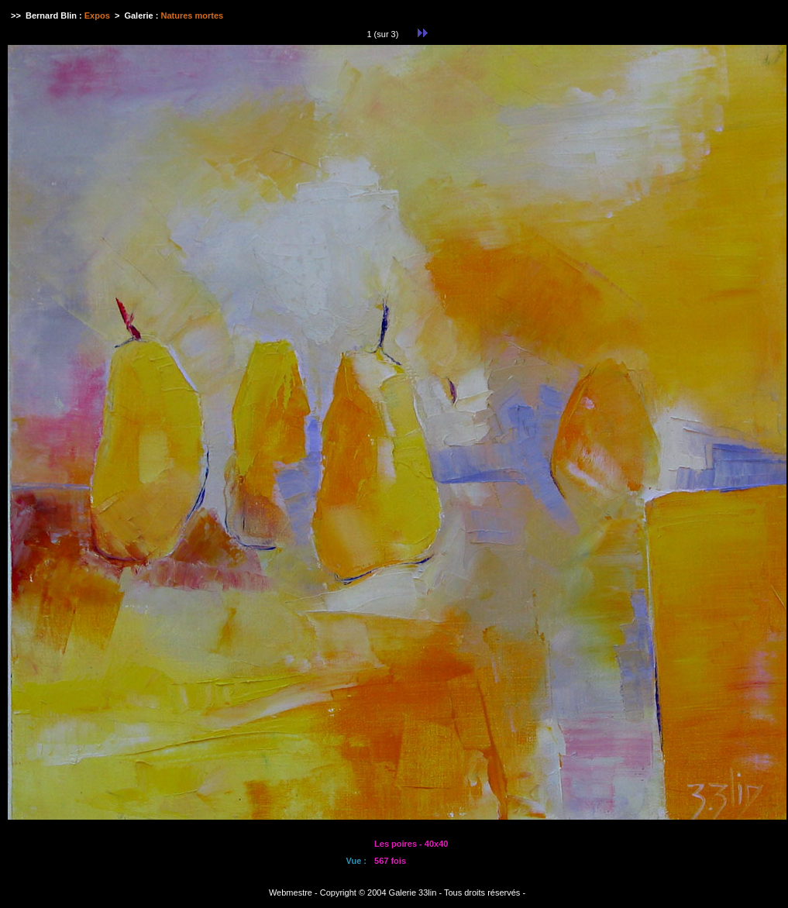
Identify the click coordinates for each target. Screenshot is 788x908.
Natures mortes (192, 15)
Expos (97, 15)
